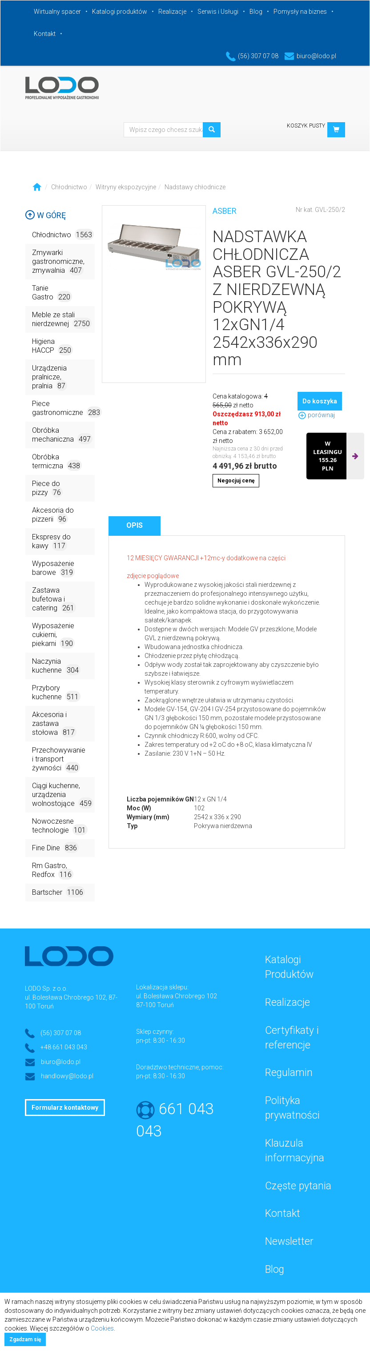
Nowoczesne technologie (60, 826)
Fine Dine (55, 847)
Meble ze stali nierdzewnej (62, 320)
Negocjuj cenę (235, 481)
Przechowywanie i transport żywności (58, 759)
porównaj (316, 414)
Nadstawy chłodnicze (195, 187)
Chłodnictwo (69, 187)
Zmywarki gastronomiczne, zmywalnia (58, 261)
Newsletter (289, 1241)
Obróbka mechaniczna (62, 435)
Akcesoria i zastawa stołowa (54, 723)
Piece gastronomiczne (63, 408)
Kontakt (45, 33)
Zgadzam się (25, 1339)
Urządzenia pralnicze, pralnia (49, 377)
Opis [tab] (134, 525)
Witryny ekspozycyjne (126, 187)
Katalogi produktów (119, 11)
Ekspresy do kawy (51, 542)
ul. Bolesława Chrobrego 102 (176, 996)
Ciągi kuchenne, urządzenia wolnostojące (62, 795)
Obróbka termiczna (57, 462)
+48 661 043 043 (63, 1047)
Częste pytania (298, 1186)
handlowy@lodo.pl (67, 1076)
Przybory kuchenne (56, 693)
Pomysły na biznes (300, 11)
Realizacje (172, 11)
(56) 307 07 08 (252, 56)
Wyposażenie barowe (53, 568)
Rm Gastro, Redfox (52, 870)
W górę (45, 215)
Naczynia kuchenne (56, 666)
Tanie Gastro (52, 293)
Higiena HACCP (52, 346)
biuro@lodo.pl (310, 56)
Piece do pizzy (47, 488)
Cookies (102, 1328)
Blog (255, 11)
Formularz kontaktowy (65, 1107)
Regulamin (289, 1073)
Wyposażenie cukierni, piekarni (53, 635)
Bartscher (58, 891)
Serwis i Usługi (217, 11)
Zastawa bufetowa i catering (54, 599)
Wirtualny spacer (57, 11)
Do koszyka (319, 401)
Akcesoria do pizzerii (53, 515)
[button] (336, 129)
